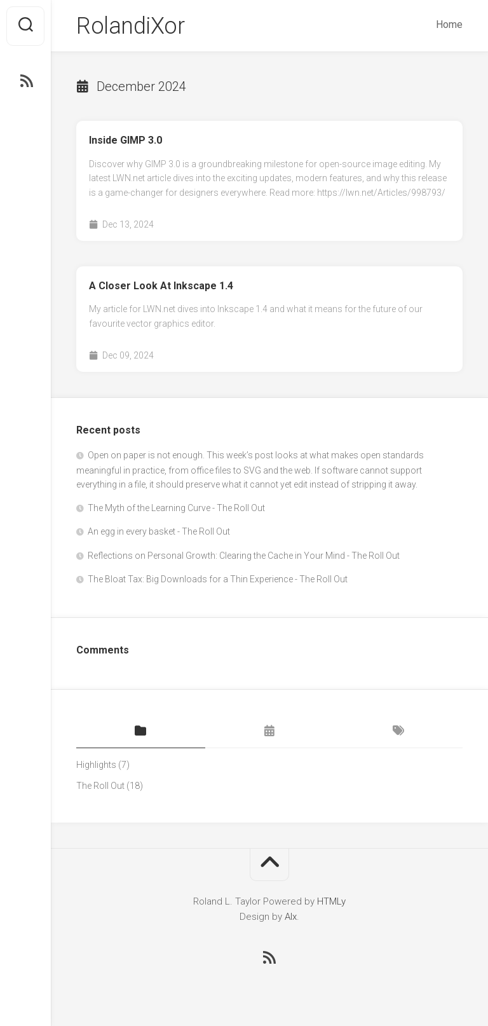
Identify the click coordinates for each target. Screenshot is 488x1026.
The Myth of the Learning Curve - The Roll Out (176, 508)
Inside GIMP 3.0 (125, 140)
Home (449, 24)
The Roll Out (100, 786)
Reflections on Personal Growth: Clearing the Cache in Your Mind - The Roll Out (244, 556)
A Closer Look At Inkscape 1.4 (161, 286)
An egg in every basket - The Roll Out (159, 531)
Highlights (96, 765)
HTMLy (331, 901)
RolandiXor (130, 26)
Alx (291, 916)
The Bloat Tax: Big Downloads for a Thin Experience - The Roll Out (218, 579)
